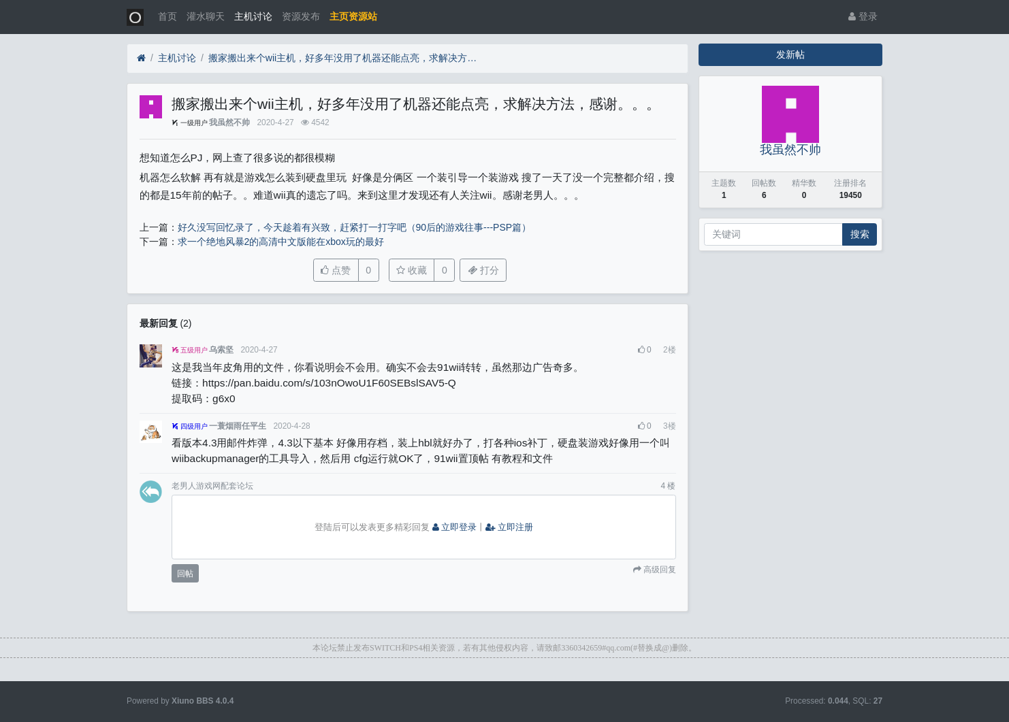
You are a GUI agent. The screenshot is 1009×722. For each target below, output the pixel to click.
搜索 (859, 234)
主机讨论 (253, 16)
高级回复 (658, 569)
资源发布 (301, 16)
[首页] (141, 58)
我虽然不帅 (229, 122)
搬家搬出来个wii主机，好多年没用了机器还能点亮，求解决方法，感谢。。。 (344, 57)
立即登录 (454, 527)
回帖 (185, 573)
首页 (167, 16)
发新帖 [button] (790, 54)
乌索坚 (221, 350)
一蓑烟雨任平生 (237, 426)
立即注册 (509, 527)
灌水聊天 (206, 16)
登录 (863, 16)
